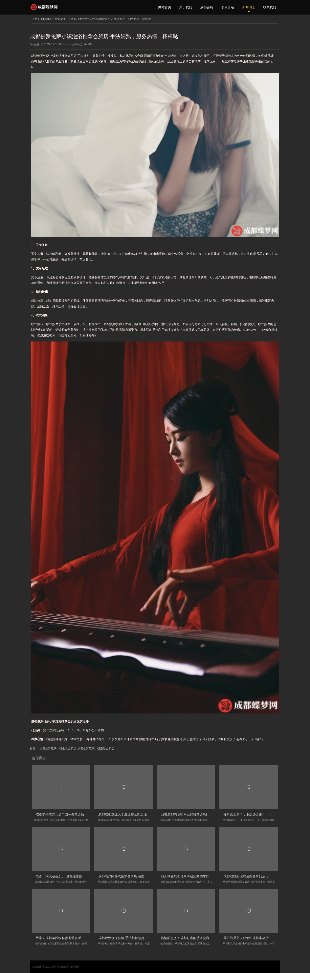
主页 (35, 19)
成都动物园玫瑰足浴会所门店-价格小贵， (252, 876)
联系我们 (269, 7)
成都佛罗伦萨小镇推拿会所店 (58, 748)
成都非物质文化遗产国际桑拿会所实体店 (65, 814)
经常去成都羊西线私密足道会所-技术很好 (65, 938)
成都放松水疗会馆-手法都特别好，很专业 (127, 938)
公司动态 (60, 19)
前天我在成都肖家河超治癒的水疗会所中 (190, 876)
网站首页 (164, 7)
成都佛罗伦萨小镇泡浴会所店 (96, 748)
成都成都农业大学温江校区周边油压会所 (127, 814)
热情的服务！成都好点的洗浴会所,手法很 (190, 938)
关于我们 (185, 7)
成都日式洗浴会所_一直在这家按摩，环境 (65, 876)
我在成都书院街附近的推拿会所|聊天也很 (190, 814)
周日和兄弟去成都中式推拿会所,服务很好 (252, 938)
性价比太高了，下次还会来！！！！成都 (252, 814)
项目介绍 (227, 7)
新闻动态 (248, 7)
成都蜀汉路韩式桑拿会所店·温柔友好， (126, 876)
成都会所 (206, 7)
